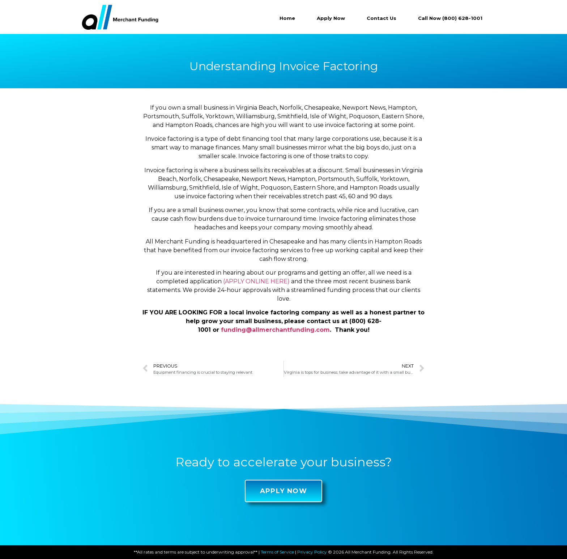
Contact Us (381, 18)
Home (287, 18)
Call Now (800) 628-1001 (450, 18)
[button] (284, 491)
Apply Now (331, 18)
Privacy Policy (312, 552)
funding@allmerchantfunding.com (275, 329)
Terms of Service (277, 552)
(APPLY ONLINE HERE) (256, 281)
